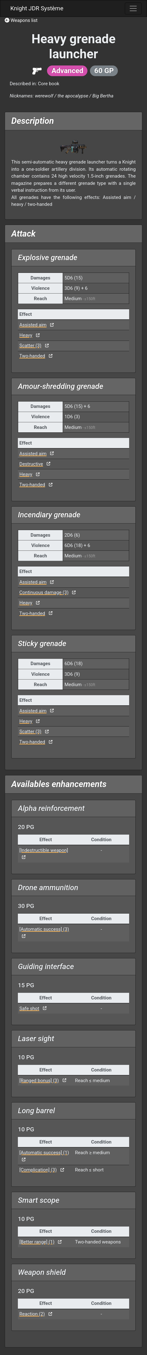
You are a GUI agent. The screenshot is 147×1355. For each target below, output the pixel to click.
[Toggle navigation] (133, 8)
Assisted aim (33, 325)
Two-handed (32, 356)
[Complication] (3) (38, 1170)
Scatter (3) (30, 345)
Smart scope (38, 1200)
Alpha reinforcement (51, 808)
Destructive (31, 464)
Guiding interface (46, 966)
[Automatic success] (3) (44, 929)
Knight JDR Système (36, 8)
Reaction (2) (32, 1314)
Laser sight (36, 1038)
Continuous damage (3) (44, 592)
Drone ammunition (48, 887)
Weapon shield (42, 1272)
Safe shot (29, 1008)
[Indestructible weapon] (43, 850)
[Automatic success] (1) (44, 1152)
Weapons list (21, 20)
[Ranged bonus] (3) (39, 1080)
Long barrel (36, 1110)
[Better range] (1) (37, 1242)
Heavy (25, 335)
